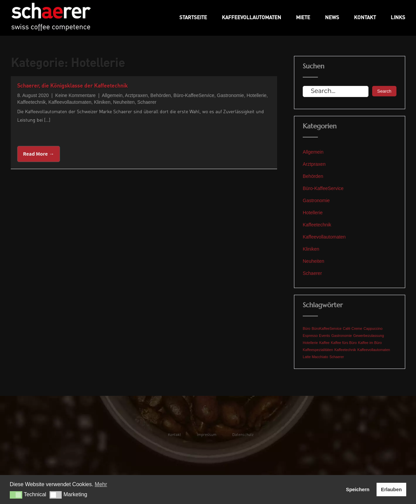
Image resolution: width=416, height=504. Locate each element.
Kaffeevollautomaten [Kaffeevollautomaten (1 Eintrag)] (373, 350)
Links (398, 17)
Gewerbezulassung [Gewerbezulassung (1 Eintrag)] (368, 336)
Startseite (193, 17)
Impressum (206, 434)
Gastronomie (230, 95)
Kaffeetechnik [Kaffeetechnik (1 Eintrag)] (345, 350)
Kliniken (102, 102)
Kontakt (365, 17)
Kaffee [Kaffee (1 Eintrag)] (324, 343)
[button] (16, 495)
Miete (303, 17)
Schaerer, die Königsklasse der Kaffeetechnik (72, 85)
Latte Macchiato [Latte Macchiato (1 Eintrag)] (315, 357)
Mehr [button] (101, 484)
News (332, 17)
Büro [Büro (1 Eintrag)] (306, 328)
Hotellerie (256, 95)
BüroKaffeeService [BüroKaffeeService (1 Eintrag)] (326, 328)
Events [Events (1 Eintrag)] (324, 336)
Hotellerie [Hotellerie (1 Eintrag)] (310, 343)
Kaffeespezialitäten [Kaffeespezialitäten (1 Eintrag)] (318, 350)
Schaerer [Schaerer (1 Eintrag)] (336, 357)
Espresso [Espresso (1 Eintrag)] (310, 336)
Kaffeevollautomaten (251, 17)
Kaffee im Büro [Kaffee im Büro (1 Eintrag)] (370, 343)
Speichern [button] (357, 489)
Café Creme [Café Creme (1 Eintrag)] (352, 328)
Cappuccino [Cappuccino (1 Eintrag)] (372, 328)
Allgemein (112, 95)
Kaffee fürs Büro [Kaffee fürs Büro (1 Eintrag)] (344, 343)
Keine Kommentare (75, 95)
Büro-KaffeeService (194, 95)
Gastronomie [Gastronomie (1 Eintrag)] (341, 336)
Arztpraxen (136, 95)
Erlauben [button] (391, 489)
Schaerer (146, 102)
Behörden (160, 95)
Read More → (38, 153)
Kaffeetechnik (31, 102)
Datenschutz (243, 434)
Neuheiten (124, 102)
